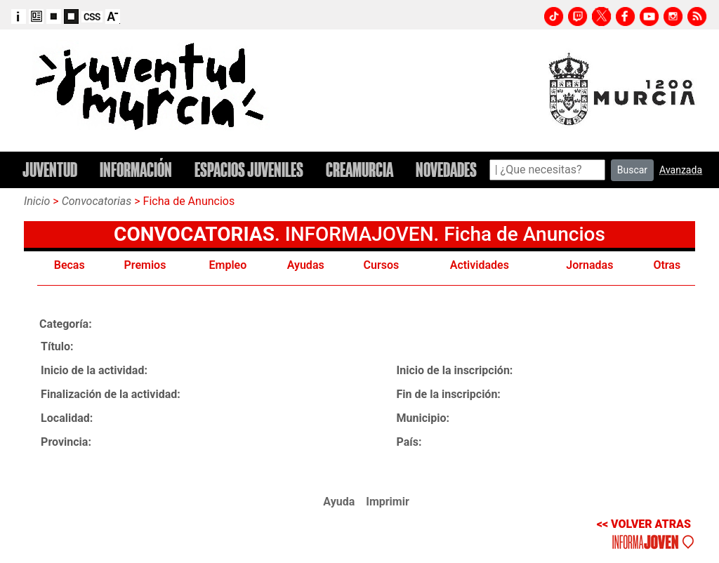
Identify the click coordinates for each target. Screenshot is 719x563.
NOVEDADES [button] (446, 170)
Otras (666, 265)
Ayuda (339, 501)
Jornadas (589, 265)
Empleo (228, 265)
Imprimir (387, 501)
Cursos (382, 265)
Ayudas (305, 265)
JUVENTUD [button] (49, 170)
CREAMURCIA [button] (359, 170)
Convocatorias (97, 201)
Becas (69, 265)
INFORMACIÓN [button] (136, 170)
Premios (145, 265)
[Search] (547, 169)
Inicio (37, 201)
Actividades (479, 265)
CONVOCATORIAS (194, 234)
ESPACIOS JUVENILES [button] (248, 170)
